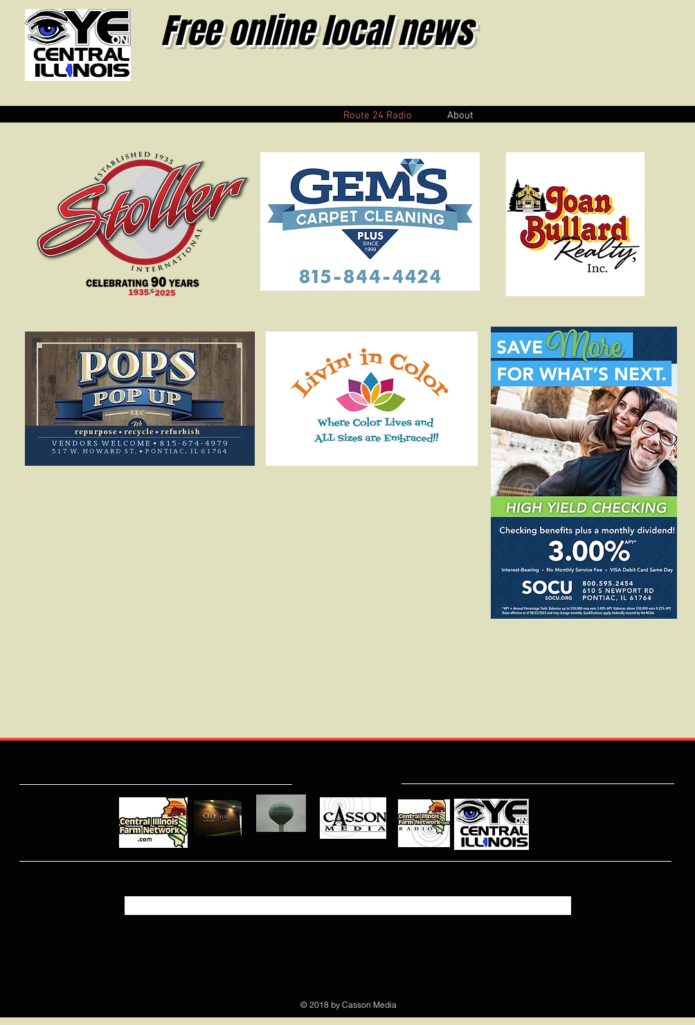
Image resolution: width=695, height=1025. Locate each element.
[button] (460, 114)
